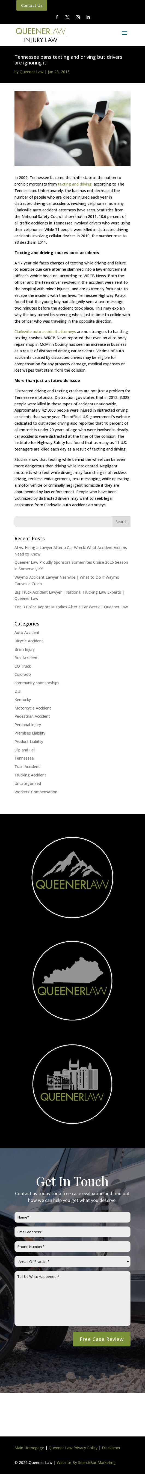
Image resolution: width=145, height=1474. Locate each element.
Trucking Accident (30, 775)
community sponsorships (36, 682)
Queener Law (31, 71)
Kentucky (22, 699)
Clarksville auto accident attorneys (45, 331)
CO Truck (22, 666)
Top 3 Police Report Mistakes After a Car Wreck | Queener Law (71, 606)
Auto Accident (27, 632)
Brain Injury (24, 649)
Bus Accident (26, 657)
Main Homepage (29, 1447)
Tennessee (24, 758)
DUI (17, 691)
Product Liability (28, 741)
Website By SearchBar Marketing (86, 1462)
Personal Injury (27, 724)
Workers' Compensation (35, 791)
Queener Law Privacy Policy (73, 1447)
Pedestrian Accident (32, 716)
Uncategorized (27, 783)
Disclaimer (111, 1447)
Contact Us (32, 5)
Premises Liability (29, 733)
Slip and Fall (24, 750)
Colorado (22, 674)
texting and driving (74, 184)
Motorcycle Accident (32, 708)
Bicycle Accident (28, 640)
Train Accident (27, 766)
